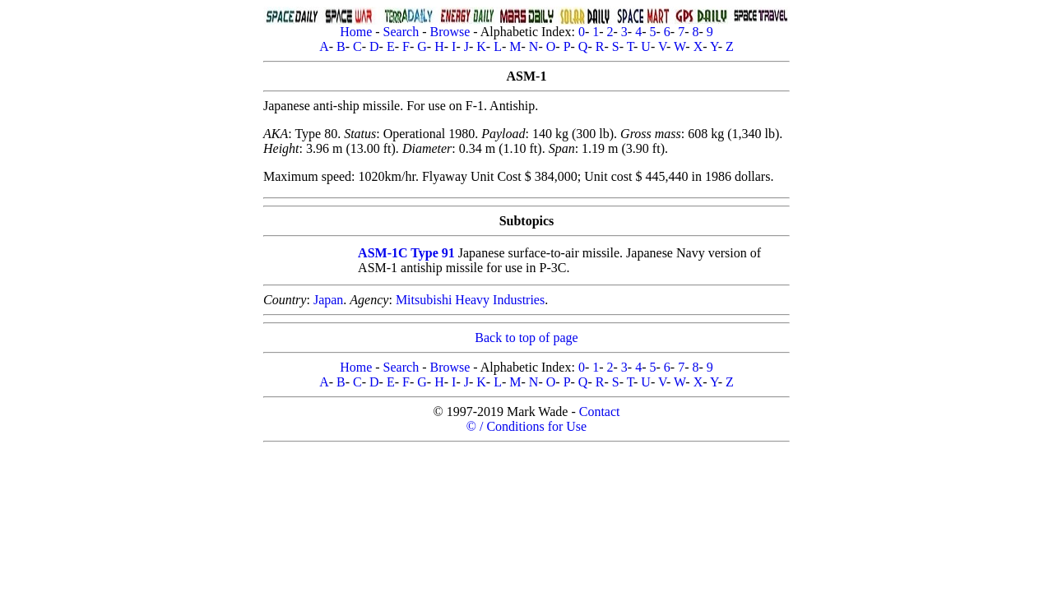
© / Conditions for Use (526, 426)
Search (401, 32)
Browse (449, 32)
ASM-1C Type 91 (406, 253)
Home (356, 32)
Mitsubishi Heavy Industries (470, 300)
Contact (599, 412)
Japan (328, 300)
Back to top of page (526, 338)
